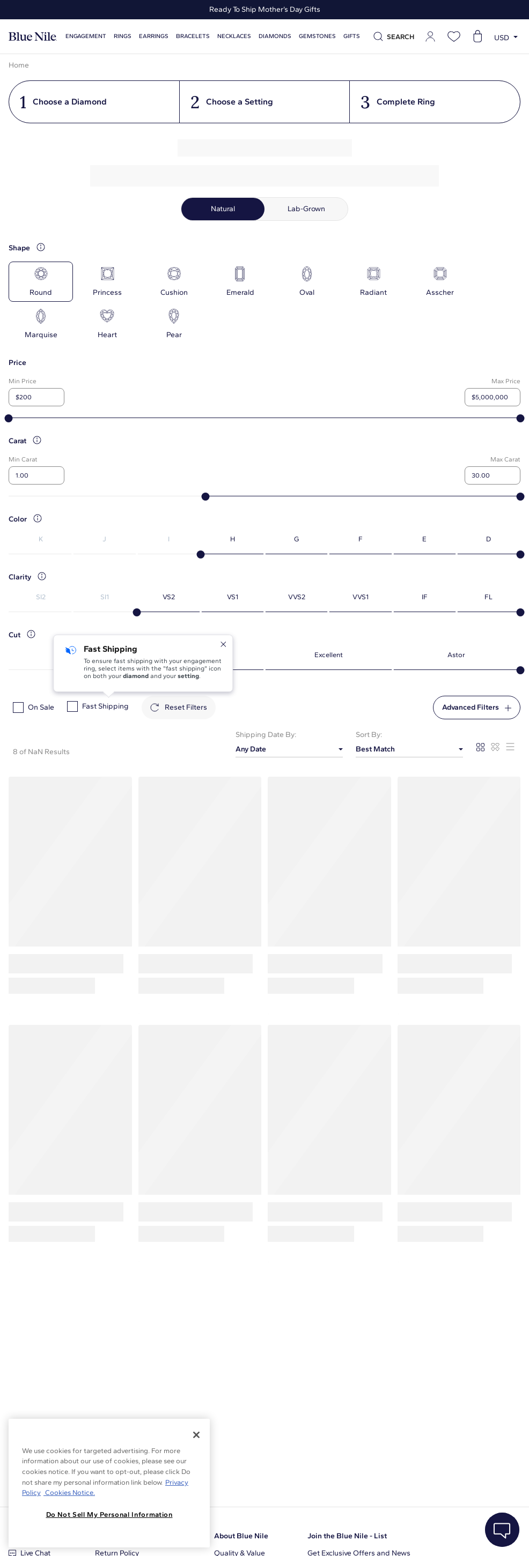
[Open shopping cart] (477, 36)
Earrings (153, 36)
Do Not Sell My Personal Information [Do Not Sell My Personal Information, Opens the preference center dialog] (109, 1514)
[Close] (196, 1435)
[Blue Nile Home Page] (33, 36)
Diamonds (275, 36)
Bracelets (193, 36)
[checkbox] (18, 707)
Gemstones (317, 36)
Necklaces (234, 36)
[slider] (9, 418)
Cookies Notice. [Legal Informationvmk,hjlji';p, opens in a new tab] (69, 1492)
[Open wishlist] (453, 36)
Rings (122, 36)
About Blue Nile (241, 1535)
